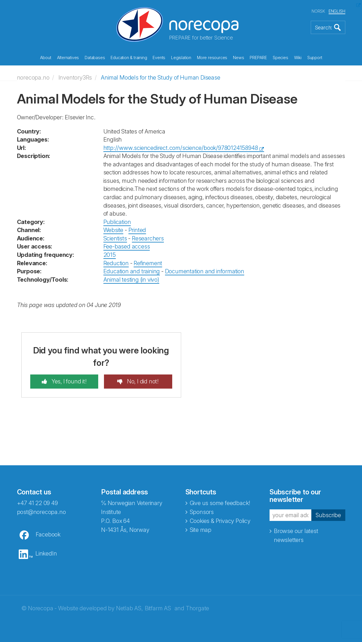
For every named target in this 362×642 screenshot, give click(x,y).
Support (314, 57)
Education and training (131, 271)
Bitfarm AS (158, 608)
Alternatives (68, 57)
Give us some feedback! (220, 503)
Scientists (115, 238)
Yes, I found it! (68, 381)
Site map (200, 529)
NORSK (318, 11)
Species (280, 57)
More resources (212, 57)
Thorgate (197, 608)
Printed (137, 230)
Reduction (116, 263)
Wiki (298, 57)
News (238, 57)
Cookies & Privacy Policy (220, 520)
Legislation (181, 57)
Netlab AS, (129, 608)
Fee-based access (126, 246)
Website (113, 230)
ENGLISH (337, 11)
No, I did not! (142, 381)
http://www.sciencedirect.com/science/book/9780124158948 (180, 147)
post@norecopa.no (41, 512)
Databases (95, 57)
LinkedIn (46, 553)
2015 (109, 254)
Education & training (129, 57)
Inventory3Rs (75, 77)
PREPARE (258, 57)
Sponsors (202, 512)
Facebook (48, 534)
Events (159, 57)
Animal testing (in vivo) (131, 279)
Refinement (148, 263)
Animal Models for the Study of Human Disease (160, 77)
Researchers (148, 238)
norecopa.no (33, 77)
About (45, 57)
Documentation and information (204, 271)
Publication (117, 222)
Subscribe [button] (328, 514)
